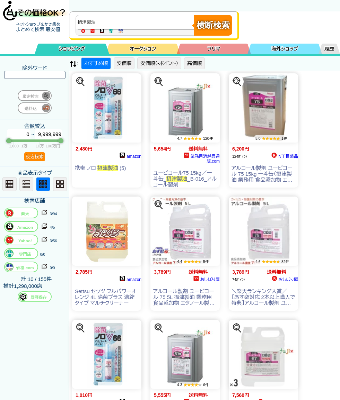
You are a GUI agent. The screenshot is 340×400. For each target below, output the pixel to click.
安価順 (124, 63)
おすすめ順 (96, 63)
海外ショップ (284, 49)
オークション (143, 49)
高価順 (194, 63)
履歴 (329, 49)
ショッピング (72, 49)
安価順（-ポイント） (159, 63)
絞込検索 (35, 156)
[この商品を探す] (80, 81)
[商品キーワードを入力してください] (136, 22)
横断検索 (213, 25)
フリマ (213, 49)
